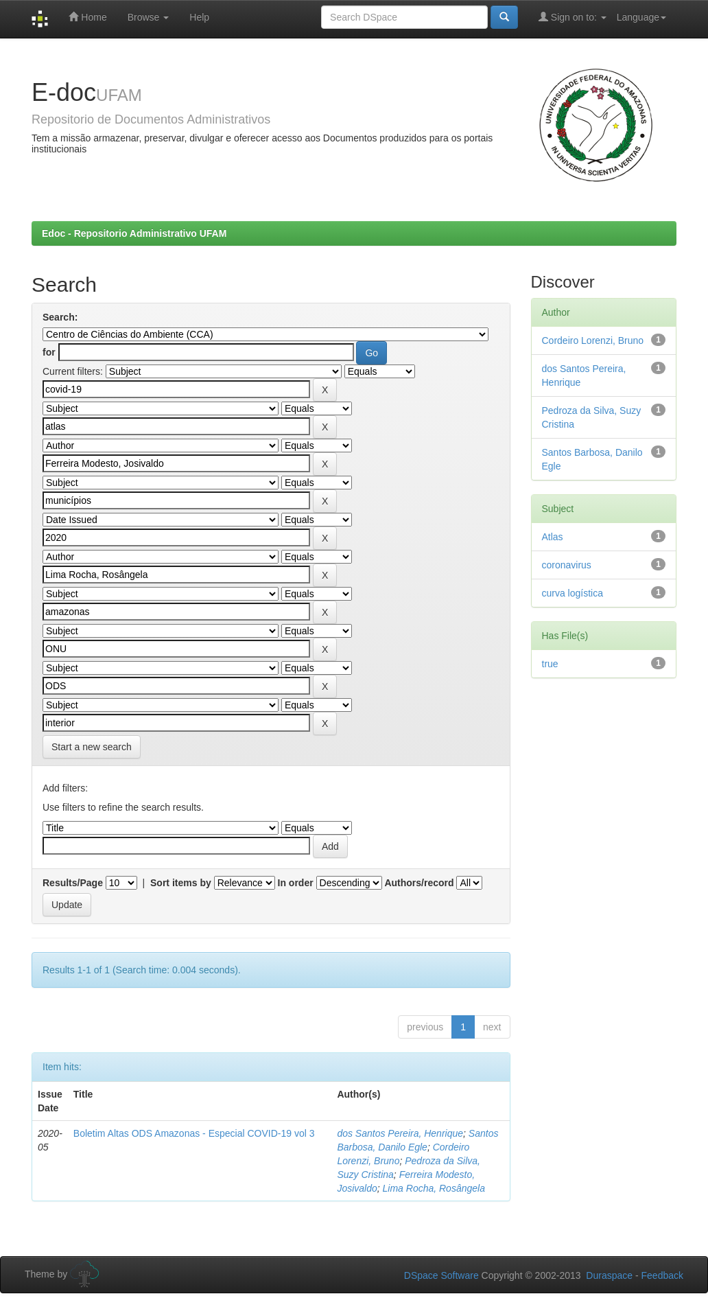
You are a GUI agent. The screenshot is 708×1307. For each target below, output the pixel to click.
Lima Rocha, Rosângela (434, 1188)
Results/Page (73, 882)
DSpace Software (441, 1275)
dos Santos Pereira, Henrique (400, 1133)
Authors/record (418, 882)
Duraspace (609, 1275)
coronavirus (566, 564)
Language (641, 17)
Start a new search (91, 746)
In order (296, 882)
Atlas (552, 536)
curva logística (572, 593)
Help (199, 17)
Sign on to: (572, 17)
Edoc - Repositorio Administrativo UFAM (134, 233)
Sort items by (180, 882)
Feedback (662, 1275)
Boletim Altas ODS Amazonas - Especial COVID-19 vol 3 (194, 1133)
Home (87, 17)
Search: (60, 317)
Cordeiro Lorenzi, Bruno (593, 340)
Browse (148, 17)
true (550, 663)
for (49, 352)
